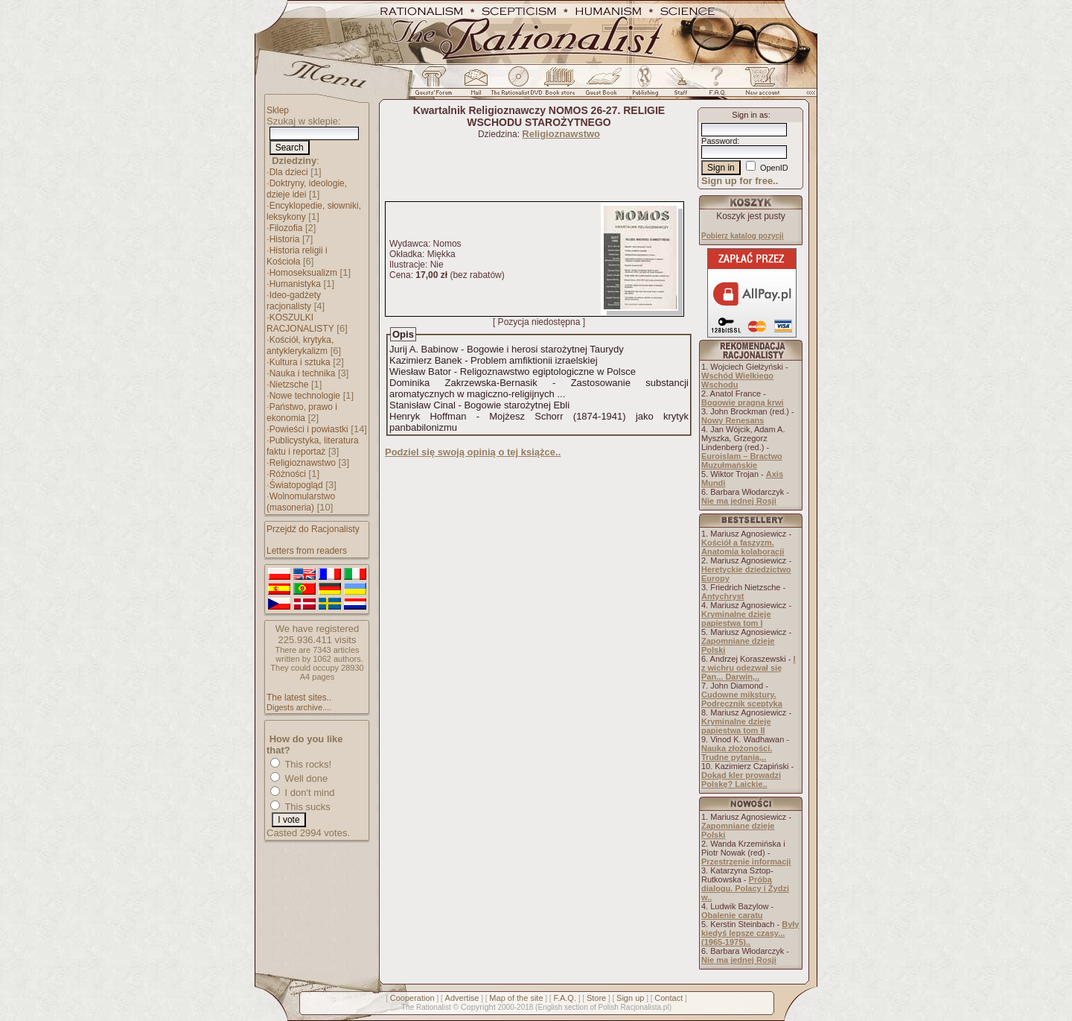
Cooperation (412, 997)
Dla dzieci (288, 172)
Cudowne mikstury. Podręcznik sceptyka (741, 699)
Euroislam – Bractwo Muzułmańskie (741, 461)
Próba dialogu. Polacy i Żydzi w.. (745, 888)
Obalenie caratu (732, 915)
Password (719, 140)
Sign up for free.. (739, 180)
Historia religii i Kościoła (297, 256)
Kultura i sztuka (300, 362)
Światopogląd (296, 485)
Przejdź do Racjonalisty (313, 529)
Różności (287, 474)
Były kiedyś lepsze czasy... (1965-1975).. (750, 933)
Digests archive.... (299, 707)
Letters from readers (307, 551)
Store (596, 997)
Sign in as (750, 114)
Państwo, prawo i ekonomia (302, 412)
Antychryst (722, 596)
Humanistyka (295, 284)
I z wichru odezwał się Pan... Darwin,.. (748, 667)
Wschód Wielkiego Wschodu (737, 380)
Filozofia (286, 228)
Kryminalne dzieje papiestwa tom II (736, 726)
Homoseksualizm (303, 273)
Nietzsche (289, 384)
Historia (284, 239)
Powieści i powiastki (308, 429)
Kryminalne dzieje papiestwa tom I (736, 619)
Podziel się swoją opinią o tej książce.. (473, 452)
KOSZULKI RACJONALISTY (300, 323)
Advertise (462, 997)
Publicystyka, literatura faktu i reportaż (313, 446)
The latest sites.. (299, 697)
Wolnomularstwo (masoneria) (301, 502)
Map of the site (516, 997)
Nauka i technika (302, 373)
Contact (668, 997)
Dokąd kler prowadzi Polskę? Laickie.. (741, 779)
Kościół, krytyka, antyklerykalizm (300, 345)
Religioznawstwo (302, 463)
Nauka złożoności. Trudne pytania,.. (736, 753)
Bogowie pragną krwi (742, 402)
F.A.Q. (564, 997)
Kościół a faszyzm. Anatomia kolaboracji (742, 547)
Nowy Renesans (732, 420)
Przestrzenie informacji (746, 861)
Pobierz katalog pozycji (742, 236)
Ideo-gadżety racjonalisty (294, 301)
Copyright (478, 1006)
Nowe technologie (304, 396)
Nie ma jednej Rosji (738, 500)
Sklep (278, 110)
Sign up (630, 997)
